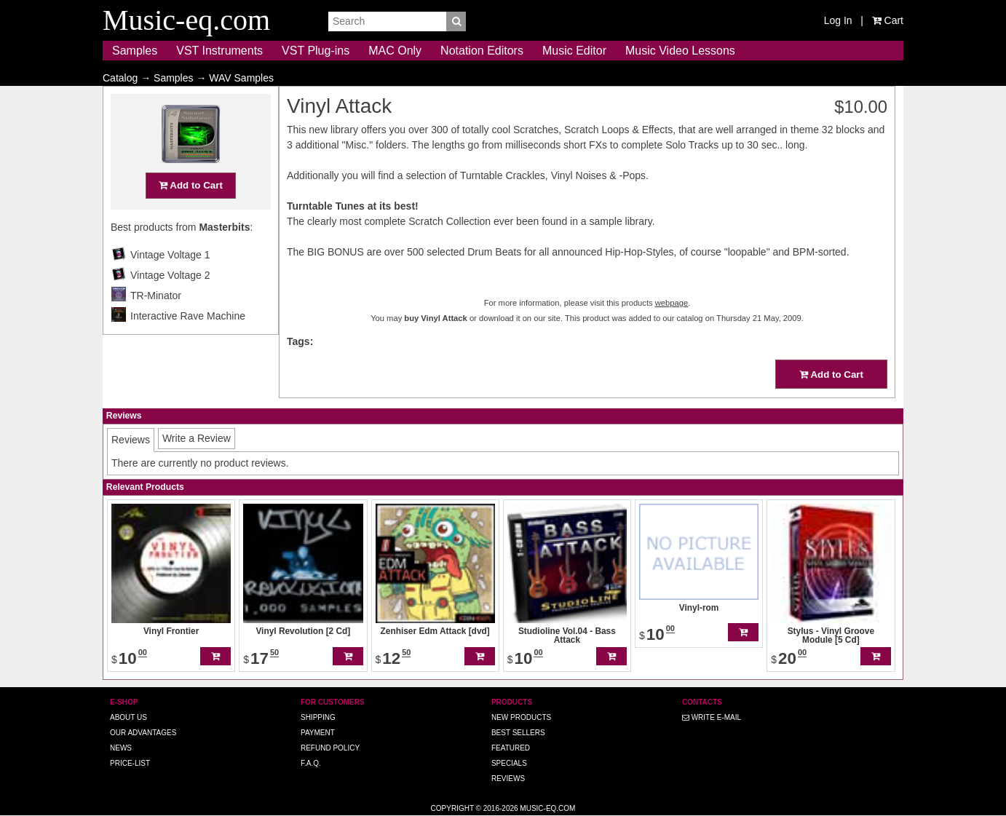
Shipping (318, 717)
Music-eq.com (547, 808)
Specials (509, 763)
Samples (134, 50)
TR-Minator (155, 324)
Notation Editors (481, 50)
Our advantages (143, 733)
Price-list (130, 763)
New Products (521, 717)
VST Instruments (219, 50)
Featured (510, 748)
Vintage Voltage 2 (170, 303)
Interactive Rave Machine (187, 344)
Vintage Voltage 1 (170, 283)
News (121, 748)
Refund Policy (330, 748)
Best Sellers (518, 733)
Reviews (508, 779)
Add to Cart (191, 213)
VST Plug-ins (315, 50)
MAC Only (394, 50)
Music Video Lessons (680, 50)
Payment (318, 733)
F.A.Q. (311, 763)
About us (128, 717)
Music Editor (574, 50)
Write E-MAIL (711, 717)
